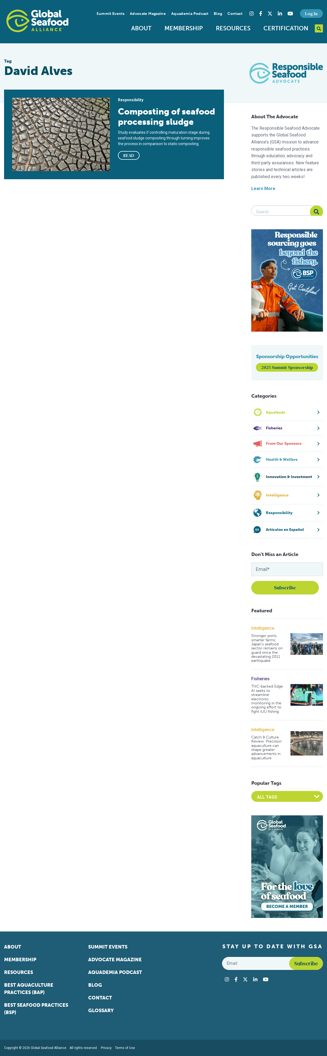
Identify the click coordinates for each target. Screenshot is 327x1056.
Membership (183, 28)
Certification (285, 28)
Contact (234, 13)
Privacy (106, 1048)
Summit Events (110, 13)
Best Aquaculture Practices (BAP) (28, 988)
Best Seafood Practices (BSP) (36, 1008)
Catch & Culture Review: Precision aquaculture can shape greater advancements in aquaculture (266, 747)
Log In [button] (311, 14)
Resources (233, 28)
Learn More (263, 188)
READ (128, 155)
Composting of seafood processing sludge (166, 116)
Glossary (101, 1011)
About (141, 28)
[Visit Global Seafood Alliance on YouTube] (290, 14)
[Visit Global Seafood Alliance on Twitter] (270, 14)
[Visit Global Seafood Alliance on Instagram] (251, 14)
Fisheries (260, 678)
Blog (218, 13)
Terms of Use (125, 1048)
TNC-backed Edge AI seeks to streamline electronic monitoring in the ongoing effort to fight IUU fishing (267, 699)
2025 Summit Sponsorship (287, 367)
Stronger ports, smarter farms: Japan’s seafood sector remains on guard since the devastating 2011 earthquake (267, 648)
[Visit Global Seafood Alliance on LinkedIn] (280, 14)
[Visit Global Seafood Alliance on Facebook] (260, 14)
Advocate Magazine (148, 13)
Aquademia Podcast (189, 13)
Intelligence (262, 628)
